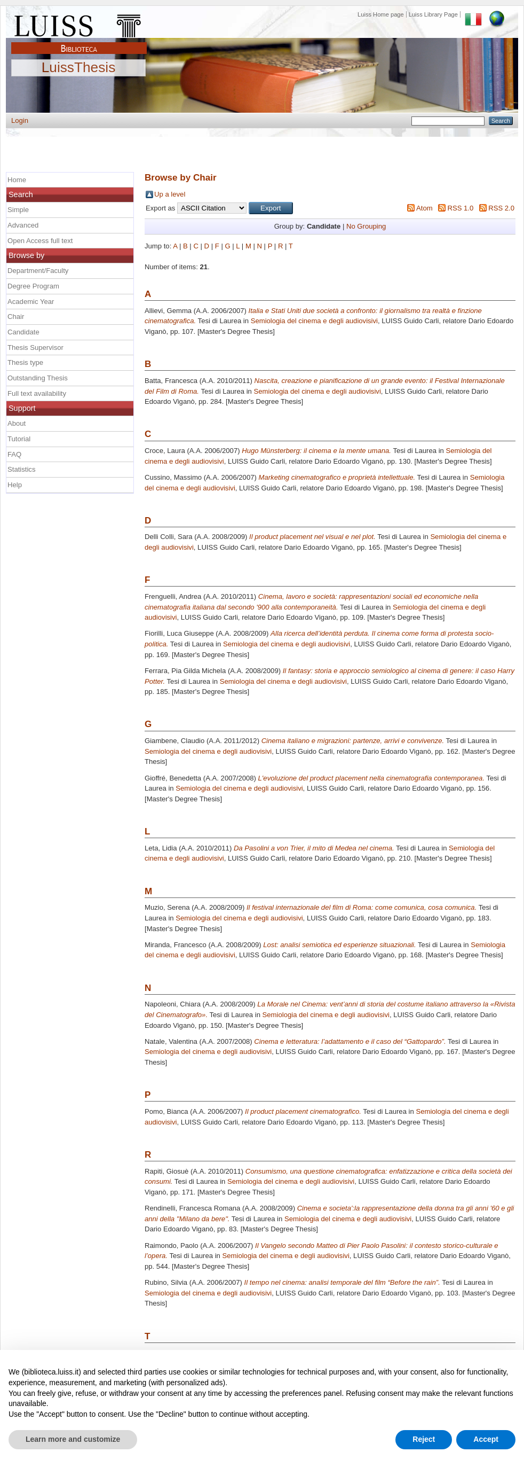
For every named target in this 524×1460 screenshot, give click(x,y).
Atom (424, 208)
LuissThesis (79, 68)
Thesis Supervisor (35, 347)
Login (19, 120)
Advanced (22, 225)
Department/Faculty (37, 271)
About (16, 423)
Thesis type (25, 362)
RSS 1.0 (460, 208)
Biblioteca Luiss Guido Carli (79, 42)
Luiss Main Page (79, 23)
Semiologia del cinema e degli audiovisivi (314, 321)
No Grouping (366, 226)
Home (16, 180)
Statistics (21, 469)
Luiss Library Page (433, 14)
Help (14, 485)
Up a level (169, 194)
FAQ (14, 454)
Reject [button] (423, 1439)
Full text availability (36, 393)
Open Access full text (40, 241)
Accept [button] (485, 1439)
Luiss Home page (381, 14)
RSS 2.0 (501, 208)
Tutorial (18, 439)
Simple (18, 210)
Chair (15, 317)
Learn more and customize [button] (73, 1439)
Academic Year (30, 302)
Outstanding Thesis (37, 378)
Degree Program (33, 286)
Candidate (23, 332)
